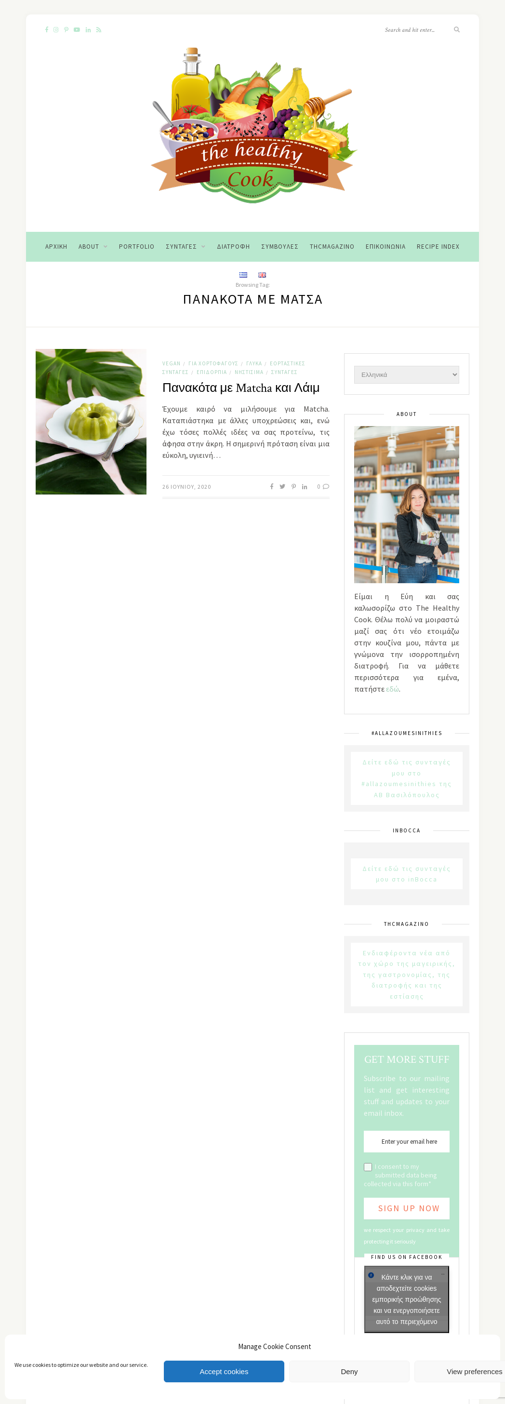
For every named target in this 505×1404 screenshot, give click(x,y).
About (89, 246)
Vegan (171, 363)
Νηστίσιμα (249, 372)
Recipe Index (438, 246)
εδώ (392, 689)
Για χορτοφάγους (213, 363)
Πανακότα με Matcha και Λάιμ (241, 388)
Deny (349, 1371)
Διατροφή (233, 246)
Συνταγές (181, 246)
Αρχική (56, 246)
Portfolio (137, 246)
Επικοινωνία (386, 246)
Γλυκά (254, 363)
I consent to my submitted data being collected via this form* (400, 1175)
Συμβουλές (280, 246)
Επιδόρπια (212, 372)
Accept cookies (224, 1371)
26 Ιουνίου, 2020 (186, 486)
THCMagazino (332, 246)
